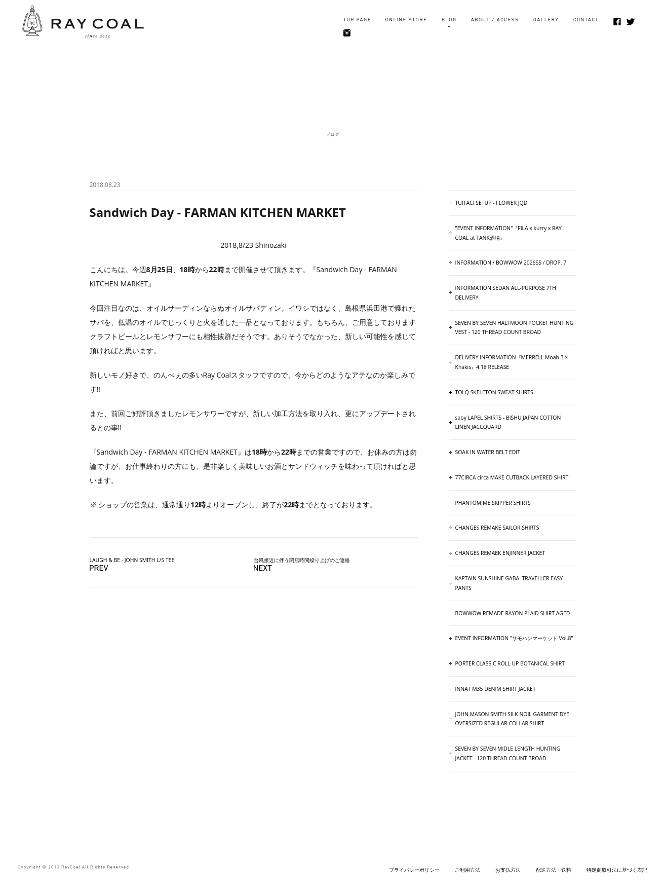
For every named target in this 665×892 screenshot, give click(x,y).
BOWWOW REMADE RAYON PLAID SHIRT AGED (512, 613)
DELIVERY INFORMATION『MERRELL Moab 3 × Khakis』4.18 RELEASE (511, 362)
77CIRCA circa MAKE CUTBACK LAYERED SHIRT (512, 477)
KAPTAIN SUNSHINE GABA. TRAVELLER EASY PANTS (509, 583)
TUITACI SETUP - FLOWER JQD (491, 202)
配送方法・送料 (553, 869)
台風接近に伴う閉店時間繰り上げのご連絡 (302, 560)
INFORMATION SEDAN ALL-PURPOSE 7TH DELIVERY (506, 292)
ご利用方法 (467, 869)
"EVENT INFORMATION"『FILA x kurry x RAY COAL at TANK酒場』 (508, 233)
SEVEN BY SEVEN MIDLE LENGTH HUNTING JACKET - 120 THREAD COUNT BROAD (507, 753)
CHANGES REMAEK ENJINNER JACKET (500, 552)
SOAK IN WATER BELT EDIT (487, 452)
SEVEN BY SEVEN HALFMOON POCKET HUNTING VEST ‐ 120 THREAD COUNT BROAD (514, 327)
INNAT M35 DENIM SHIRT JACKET (495, 688)
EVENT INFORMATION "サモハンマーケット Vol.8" (514, 638)
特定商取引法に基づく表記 (616, 869)
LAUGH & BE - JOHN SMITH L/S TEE (132, 560)
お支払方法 (508, 869)
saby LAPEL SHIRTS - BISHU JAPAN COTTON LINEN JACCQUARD (508, 422)
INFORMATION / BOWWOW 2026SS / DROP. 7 (511, 262)
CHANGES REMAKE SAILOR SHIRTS (497, 527)
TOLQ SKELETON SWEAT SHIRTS (494, 392)
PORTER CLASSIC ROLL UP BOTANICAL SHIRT (510, 663)
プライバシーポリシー (414, 869)
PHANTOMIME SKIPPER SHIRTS (493, 502)
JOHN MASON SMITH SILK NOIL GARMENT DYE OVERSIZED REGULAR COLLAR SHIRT (512, 719)
